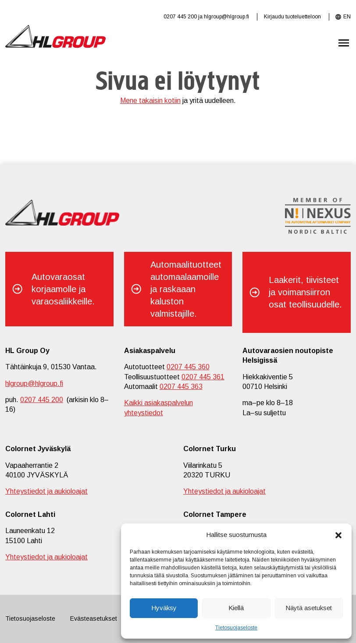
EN (347, 17)
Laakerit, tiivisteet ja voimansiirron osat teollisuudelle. (305, 292)
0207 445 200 (180, 17)
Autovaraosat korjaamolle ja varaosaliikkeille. (63, 289)
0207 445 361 (203, 377)
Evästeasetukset (93, 618)
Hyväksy (164, 607)
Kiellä (236, 607)
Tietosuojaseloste (236, 628)
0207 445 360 (188, 367)
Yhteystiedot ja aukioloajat (46, 491)
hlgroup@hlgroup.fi (226, 17)
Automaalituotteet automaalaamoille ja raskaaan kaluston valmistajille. (185, 289)
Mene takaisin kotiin (150, 100)
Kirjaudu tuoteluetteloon (292, 17)
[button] (338, 534)
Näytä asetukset (308, 607)
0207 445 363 (181, 386)
